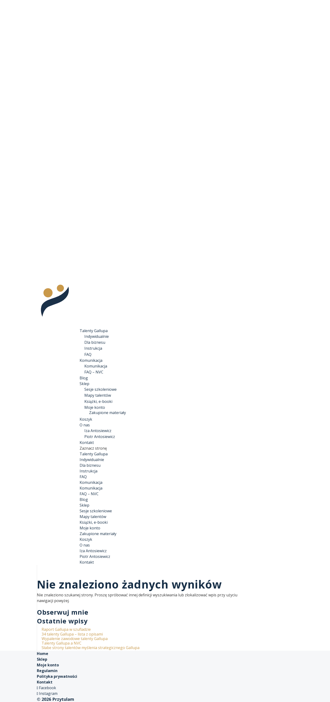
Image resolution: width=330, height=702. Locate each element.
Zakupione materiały (107, 412)
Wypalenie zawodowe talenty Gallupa (75, 638)
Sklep (84, 505)
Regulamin (47, 670)
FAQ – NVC (93, 372)
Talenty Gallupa (94, 454)
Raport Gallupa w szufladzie (66, 629)
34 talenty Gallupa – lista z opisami (72, 634)
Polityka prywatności (57, 676)
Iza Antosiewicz (97, 430)
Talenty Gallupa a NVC (61, 643)
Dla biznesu (94, 342)
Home (42, 653)
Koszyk (86, 539)
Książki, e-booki (98, 401)
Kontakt (87, 562)
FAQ (87, 354)
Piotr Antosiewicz (99, 436)
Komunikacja (95, 366)
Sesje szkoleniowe (100, 389)
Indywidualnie (96, 336)
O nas (85, 545)
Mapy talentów (97, 395)
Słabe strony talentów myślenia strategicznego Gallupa (90, 647)
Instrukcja (93, 348)
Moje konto (94, 407)
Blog (84, 499)
